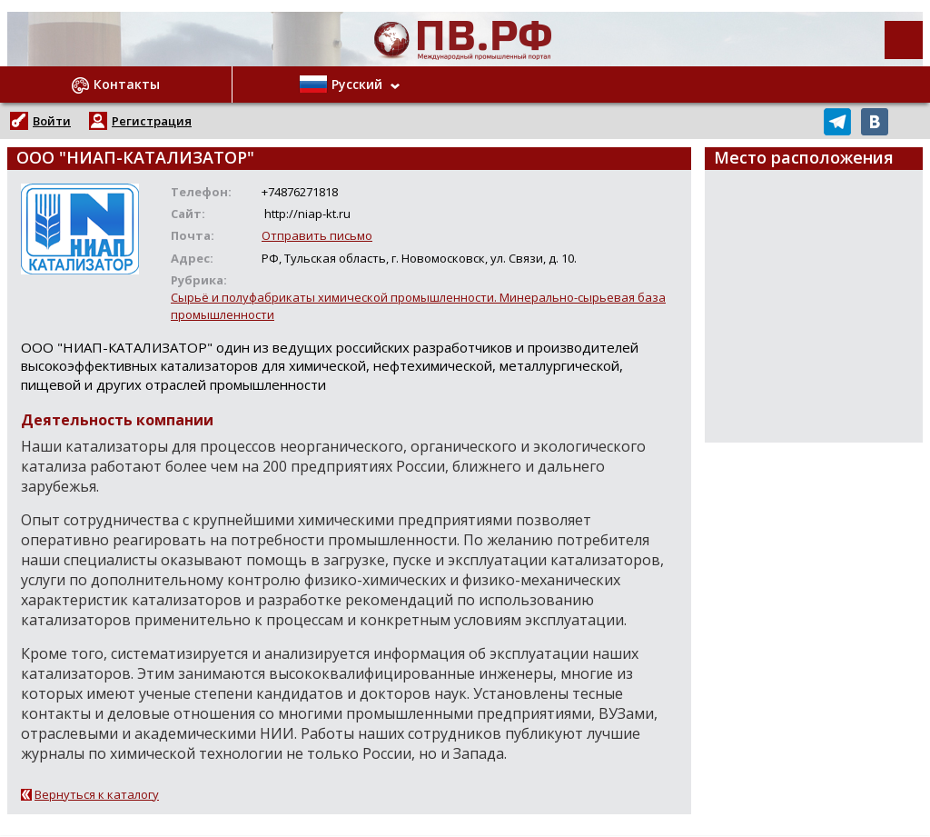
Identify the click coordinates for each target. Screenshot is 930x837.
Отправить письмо (317, 235)
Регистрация (152, 121)
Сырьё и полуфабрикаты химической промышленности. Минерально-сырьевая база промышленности (418, 306)
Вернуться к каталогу (97, 794)
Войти (52, 121)
